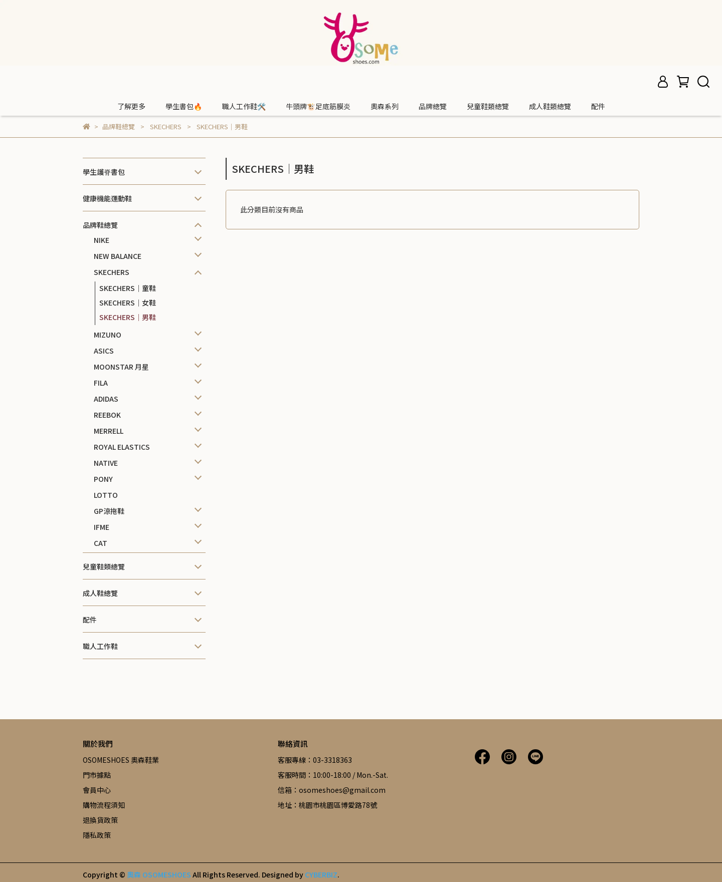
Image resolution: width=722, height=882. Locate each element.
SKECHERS (111, 272)
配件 (598, 106)
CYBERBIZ (321, 874)
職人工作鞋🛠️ (244, 106)
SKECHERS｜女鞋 (127, 303)
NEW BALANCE (117, 256)
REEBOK (107, 415)
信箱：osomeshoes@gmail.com (332, 790)
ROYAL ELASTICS (122, 447)
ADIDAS (106, 399)
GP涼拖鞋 (109, 511)
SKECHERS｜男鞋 (127, 317)
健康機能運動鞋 (107, 198)
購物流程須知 (104, 805)
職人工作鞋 (100, 646)
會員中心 (97, 790)
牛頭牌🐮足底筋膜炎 (318, 106)
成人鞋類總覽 (550, 106)
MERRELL (108, 431)
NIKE (101, 240)
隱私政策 (97, 835)
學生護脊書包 (104, 172)
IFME (101, 527)
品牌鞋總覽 (100, 225)
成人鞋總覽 (100, 593)
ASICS (104, 351)
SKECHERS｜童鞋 (127, 288)
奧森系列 (385, 106)
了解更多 (131, 106)
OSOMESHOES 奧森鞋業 (121, 760)
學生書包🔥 (183, 106)
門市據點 (97, 775)
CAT (100, 543)
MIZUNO (107, 335)
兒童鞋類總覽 (488, 106)
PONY (103, 479)
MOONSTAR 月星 (121, 367)
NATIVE (106, 463)
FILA (101, 383)
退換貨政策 (100, 820)
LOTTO (106, 495)
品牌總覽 (433, 106)
